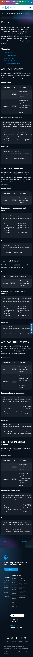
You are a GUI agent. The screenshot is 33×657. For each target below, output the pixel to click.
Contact (6, 585)
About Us (6, 580)
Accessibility (22, 580)
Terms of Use (22, 597)
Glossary (14, 602)
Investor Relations (6, 593)
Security (14, 589)
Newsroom (6, 587)
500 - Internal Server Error (12, 63)
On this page (6, 18)
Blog (5, 582)
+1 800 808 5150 (16, 628)
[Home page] (2, 13)
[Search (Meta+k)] (30, 7)
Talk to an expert (15, 620)
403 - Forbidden (9, 58)
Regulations (15, 608)
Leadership (7, 596)
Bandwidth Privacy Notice (22, 588)
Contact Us (11, 569)
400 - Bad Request (10, 53)
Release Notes (14, 599)
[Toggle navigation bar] (3, 7)
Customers (14, 596)
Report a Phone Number (22, 592)
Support (14, 578)
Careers (6, 590)
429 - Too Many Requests (12, 61)
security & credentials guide (15, 182)
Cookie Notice (22, 595)
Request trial (17, 616)
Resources (14, 587)
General (21, 578)
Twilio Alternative (14, 605)
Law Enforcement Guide (23, 584)
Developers (14, 584)
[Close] (31, 2)
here (17, 3)
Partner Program (14, 592)
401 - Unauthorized (10, 55)
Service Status (13, 581)
